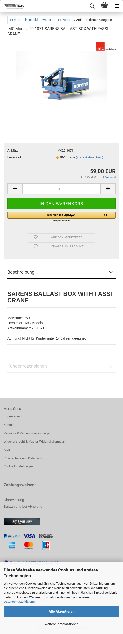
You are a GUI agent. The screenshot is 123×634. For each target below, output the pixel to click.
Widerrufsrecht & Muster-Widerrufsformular (34, 441)
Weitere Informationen (61, 624)
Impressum (12, 416)
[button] (61, 217)
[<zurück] (31, 20)
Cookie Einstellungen (18, 466)
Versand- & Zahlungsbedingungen (27, 433)
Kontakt (9, 425)
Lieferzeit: (14, 157)
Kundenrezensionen (27, 366)
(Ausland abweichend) (89, 157)
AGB (7, 450)
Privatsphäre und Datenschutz (25, 458)
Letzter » (64, 20)
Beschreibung (20, 272)
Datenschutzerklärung (19, 601)
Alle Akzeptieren (62, 611)
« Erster (15, 20)
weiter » (47, 20)
